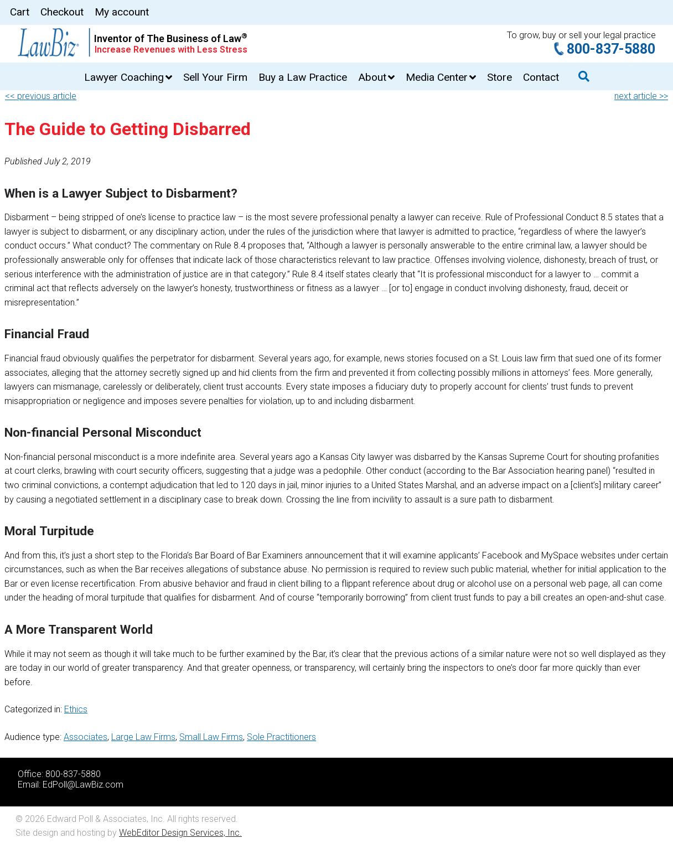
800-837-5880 (611, 49)
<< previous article (40, 96)
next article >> (641, 96)
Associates (85, 737)
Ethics (75, 709)
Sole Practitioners (281, 737)
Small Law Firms (211, 737)
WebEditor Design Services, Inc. (180, 832)
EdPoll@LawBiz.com (83, 784)
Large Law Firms (143, 737)
